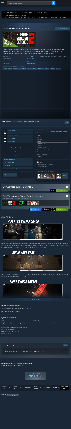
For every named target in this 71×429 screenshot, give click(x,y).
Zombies (52, 69)
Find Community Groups (11, 169)
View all (65, 343)
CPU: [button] (37, 398)
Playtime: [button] (47, 395)
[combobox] (29, 3)
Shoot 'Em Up (22, 69)
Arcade (10, 69)
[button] (62, 188)
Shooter (15, 69)
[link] (49, 207)
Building (47, 69)
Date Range (36, 388)
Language (27, 388)
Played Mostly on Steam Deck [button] (10, 398)
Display (55, 388)
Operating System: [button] (27, 398)
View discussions (8, 166)
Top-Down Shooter (32, 69)
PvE (57, 69)
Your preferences (18, 363)
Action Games (12, 27)
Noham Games (31, 63)
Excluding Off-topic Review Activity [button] (32, 395)
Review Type (4, 388)
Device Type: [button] (53, 398)
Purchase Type (15, 388)
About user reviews (6, 363)
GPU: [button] (44, 398)
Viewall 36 (64, 164)
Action (5, 69)
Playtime (46, 388)
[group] (35, 396)
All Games (4, 27)
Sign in (3, 122)
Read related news (9, 163)
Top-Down (40, 69)
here (34, 349)
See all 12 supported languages (45, 145)
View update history (9, 161)
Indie (13, 151)
